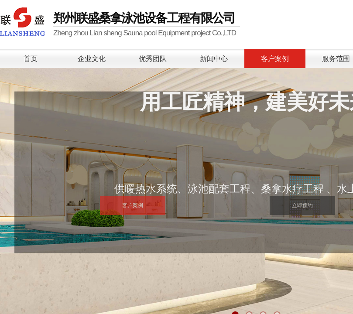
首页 (31, 58)
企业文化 (92, 58)
